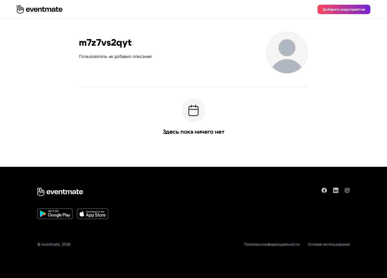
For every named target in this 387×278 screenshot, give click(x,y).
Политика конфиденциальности (271, 244)
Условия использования (329, 244)
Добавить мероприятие (344, 9)
